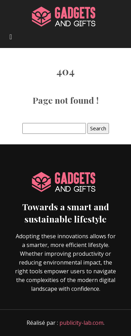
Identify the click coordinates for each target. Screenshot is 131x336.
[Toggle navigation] (10, 36)
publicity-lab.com (81, 323)
